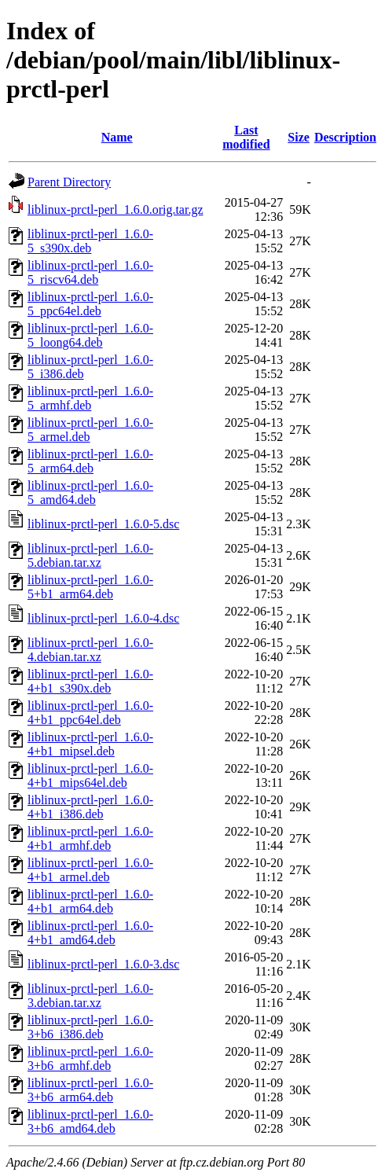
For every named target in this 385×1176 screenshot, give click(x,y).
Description (345, 137)
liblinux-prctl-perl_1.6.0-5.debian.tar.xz (90, 555)
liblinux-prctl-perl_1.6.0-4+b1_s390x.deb (90, 681)
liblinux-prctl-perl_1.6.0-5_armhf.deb (90, 398)
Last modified (246, 137)
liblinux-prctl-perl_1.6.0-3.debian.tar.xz (90, 995)
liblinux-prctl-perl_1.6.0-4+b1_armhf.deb (90, 838)
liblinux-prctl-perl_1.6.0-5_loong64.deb (90, 335)
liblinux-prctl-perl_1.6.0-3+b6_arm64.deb (90, 1090)
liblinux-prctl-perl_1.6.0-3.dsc (103, 964)
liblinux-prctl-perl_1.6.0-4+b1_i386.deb (90, 807)
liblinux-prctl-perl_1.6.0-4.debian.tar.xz (90, 649)
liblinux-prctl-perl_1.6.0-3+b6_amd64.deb (90, 1121)
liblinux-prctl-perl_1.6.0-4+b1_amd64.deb (90, 932)
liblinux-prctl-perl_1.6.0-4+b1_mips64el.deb (90, 775)
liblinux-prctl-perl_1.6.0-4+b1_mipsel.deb (90, 744)
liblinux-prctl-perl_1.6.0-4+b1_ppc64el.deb (90, 712)
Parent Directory (69, 182)
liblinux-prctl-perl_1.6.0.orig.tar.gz (116, 209)
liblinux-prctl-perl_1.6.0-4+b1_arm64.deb (90, 901)
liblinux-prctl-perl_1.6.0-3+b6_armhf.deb (90, 1058)
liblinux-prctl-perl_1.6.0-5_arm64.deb (90, 461)
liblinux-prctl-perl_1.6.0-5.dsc (103, 524)
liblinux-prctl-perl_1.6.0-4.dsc (103, 618)
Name (117, 137)
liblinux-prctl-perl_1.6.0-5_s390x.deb (90, 241)
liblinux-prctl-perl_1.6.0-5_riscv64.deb (90, 272)
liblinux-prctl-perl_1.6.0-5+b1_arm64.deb (90, 587)
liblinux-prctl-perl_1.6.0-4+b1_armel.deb (90, 870)
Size (299, 137)
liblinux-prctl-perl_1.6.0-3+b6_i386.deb (90, 1027)
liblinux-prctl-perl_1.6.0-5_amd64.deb (90, 492)
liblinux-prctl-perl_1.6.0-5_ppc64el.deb (90, 304)
